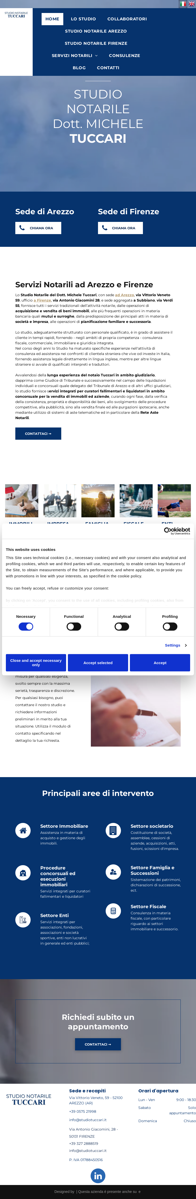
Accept (160, 663)
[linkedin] (98, 1176)
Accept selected (98, 663)
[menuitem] (54, 19)
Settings (172, 645)
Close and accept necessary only (36, 663)
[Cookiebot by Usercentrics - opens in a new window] (167, 531)
